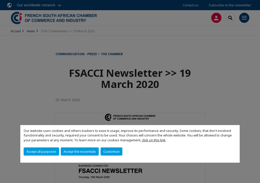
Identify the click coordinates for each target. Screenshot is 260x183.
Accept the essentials (79, 151)
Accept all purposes (41, 151)
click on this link (154, 140)
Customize (111, 151)
